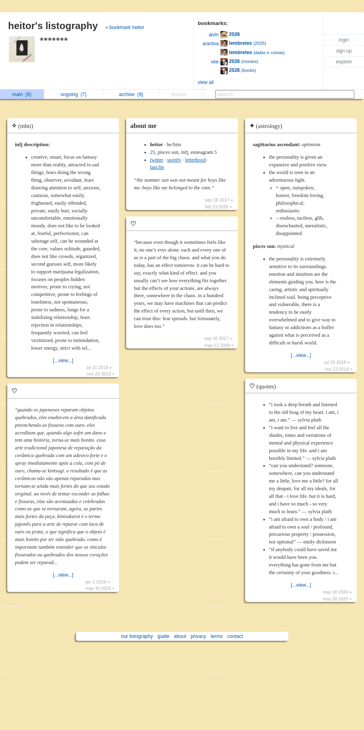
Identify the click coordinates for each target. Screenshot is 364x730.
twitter (156, 160)
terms (217, 636)
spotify (174, 160)
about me (143, 126)
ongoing (74, 94)
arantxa (211, 43)
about (180, 636)
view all (206, 82)
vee (214, 62)
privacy (198, 636)
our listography (137, 636)
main (21, 94)
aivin (214, 35)
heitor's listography (53, 25)
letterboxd (195, 160)
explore (343, 62)
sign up (344, 51)
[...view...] (63, 360)
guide (163, 636)
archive (131, 94)
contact (235, 636)
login (344, 40)
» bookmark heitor (124, 27)
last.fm (157, 167)
